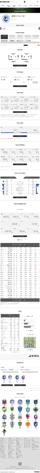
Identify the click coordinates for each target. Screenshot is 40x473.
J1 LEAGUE (2, 438)
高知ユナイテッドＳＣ (19, 454)
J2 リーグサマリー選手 (27, 443)
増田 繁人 (10, 251)
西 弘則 (10, 268)
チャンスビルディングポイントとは (33, 302)
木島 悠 (10, 293)
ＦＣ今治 (9, 455)
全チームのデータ (20, 136)
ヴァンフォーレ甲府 (11, 449)
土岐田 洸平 (9, 265)
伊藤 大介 (10, 278)
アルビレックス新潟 (11, 450)
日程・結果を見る (20, 65)
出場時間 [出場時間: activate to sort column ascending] (19, 245)
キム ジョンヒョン (8, 280)
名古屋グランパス (2, 450)
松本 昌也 (10, 272)
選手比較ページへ (29, 371)
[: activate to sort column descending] (1, 245)
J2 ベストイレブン (26, 444)
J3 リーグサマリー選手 (27, 446)
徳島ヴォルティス (10, 454)
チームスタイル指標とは (22, 115)
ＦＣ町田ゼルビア (2, 446)
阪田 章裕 (10, 253)
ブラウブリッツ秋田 (11, 442)
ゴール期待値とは (34, 449)
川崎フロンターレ (2, 447)
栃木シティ (9, 445)
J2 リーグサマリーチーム (27, 442)
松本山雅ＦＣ (18, 443)
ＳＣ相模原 (17, 442)
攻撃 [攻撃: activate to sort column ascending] (24, 245)
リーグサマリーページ (22, 116)
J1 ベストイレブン (26, 441)
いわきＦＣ (9, 444)
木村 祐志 (10, 266)
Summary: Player (14, 6)
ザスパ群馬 (17, 441)
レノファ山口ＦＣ (18, 451)
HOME (3, 5)
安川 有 (10, 259)
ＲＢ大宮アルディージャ (11, 446)
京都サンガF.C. (2, 451)
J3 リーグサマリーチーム (27, 445)
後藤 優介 (10, 284)
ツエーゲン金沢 (18, 445)
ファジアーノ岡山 (2, 455)
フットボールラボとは (35, 441)
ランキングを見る (20, 86)
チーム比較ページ (7, 385)
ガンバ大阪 (2, 452)
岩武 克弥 (10, 261)
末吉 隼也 (10, 274)
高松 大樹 (10, 289)
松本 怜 (10, 276)
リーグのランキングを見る (20, 236)
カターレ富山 (10, 451)
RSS (38, 45)
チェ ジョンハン (8, 285)
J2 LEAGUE (9, 438)
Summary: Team (9, 6)
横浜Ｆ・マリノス (2, 448)
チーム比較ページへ (10, 371)
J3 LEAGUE (17, 438)
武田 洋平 (10, 247)
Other (32, 438)
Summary (25, 438)
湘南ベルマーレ (10, 448)
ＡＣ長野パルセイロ (19, 444)
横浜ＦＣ (9, 447)
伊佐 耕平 (10, 291)
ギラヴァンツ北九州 (19, 455)
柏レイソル (2, 443)
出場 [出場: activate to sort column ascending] (13, 245)
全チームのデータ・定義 (20, 164)
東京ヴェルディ (2, 445)
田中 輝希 (10, 295)
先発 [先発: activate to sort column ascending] (16, 245)
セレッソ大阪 (2, 453)
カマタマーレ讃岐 (18, 452)
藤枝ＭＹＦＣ (10, 453)
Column (25, 5)
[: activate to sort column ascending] (2, 245)
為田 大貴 (10, 270)
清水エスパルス (2, 449)
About (30, 5)
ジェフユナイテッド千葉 (3, 442)
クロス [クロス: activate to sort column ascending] (34, 245)
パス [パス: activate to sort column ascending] (29, 245)
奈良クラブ (17, 449)
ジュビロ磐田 (10, 452)
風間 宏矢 (10, 282)
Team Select (36, 5)
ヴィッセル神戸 (2, 454)
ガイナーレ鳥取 (18, 450)
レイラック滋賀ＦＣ (19, 447)
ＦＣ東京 (1, 444)
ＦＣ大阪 (17, 448)
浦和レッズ (2, 441)
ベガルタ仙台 (10, 441)
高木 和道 (10, 255)
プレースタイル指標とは (35, 445)
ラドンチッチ (9, 287)
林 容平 (10, 297)
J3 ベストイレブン (26, 447)
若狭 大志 (10, 257)
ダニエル (10, 263)
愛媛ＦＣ (17, 453)
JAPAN (19, 5)
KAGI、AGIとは (10, 138)
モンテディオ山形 (10, 443)
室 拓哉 (10, 249)
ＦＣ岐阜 (17, 446)
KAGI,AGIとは (34, 444)
